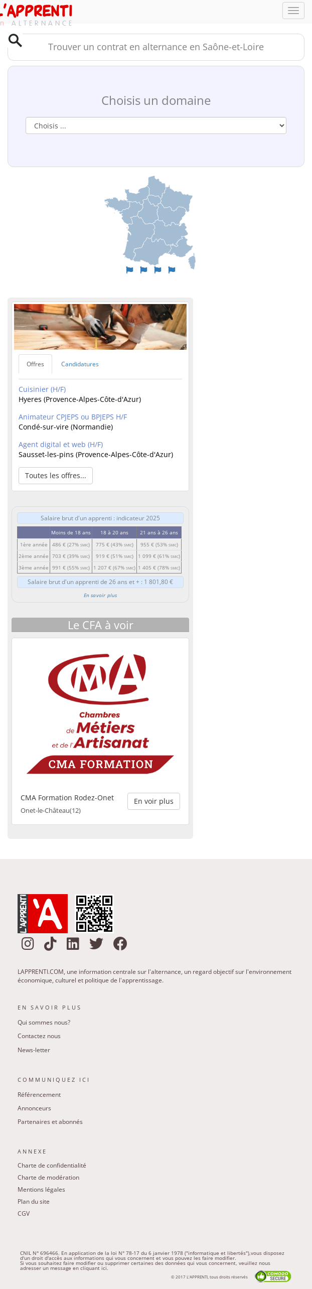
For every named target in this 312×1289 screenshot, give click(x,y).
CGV (24, 1213)
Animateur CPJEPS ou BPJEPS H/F (73, 416)
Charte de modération (48, 1177)
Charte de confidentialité (52, 1165)
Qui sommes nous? (44, 1022)
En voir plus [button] (154, 801)
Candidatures (80, 364)
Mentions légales (41, 1189)
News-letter (34, 1050)
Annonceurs (34, 1108)
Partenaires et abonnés (50, 1121)
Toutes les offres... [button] (55, 475)
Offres (35, 364)
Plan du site (34, 1201)
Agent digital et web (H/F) (61, 444)
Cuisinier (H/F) (42, 389)
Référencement (39, 1094)
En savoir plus (100, 595)
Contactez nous (39, 1036)
